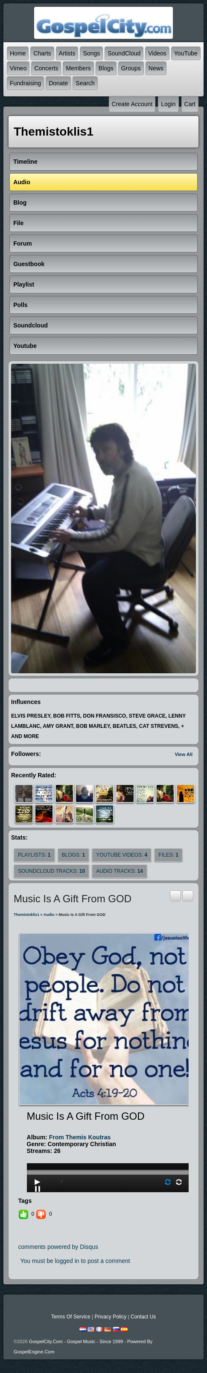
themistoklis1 (26, 914)
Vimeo (18, 68)
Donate (58, 83)
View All (183, 754)
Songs (91, 53)
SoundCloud (124, 53)
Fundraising (25, 83)
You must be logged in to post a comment (75, 1260)
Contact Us (143, 1317)
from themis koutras (80, 1137)
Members (78, 68)
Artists (67, 53)
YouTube (186, 53)
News (156, 68)
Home (18, 53)
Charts (42, 53)
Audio (49, 914)
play (108, 1148)
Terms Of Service (70, 1317)
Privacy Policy (110, 1317)
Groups (131, 68)
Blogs (106, 68)
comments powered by (58, 1246)
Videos (157, 53)
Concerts (46, 68)
